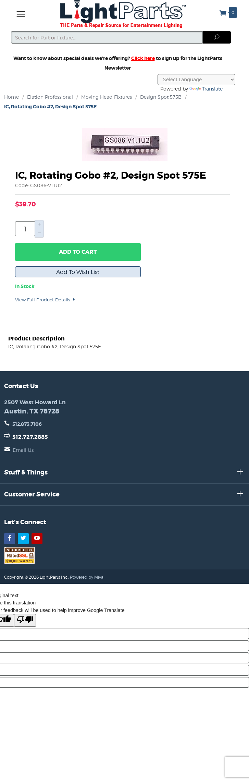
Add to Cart (78, 251)
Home (11, 97)
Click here (143, 58)
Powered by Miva (86, 577)
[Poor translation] (25, 620)
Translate (206, 89)
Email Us (23, 450)
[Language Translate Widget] (196, 79)
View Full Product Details (45, 299)
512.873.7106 (27, 424)
